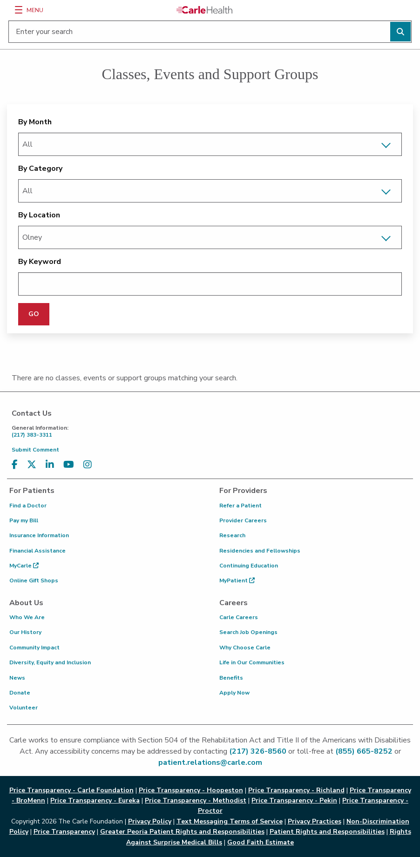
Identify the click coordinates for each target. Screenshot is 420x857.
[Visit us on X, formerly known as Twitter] (31, 465)
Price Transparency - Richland (296, 790)
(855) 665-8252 (364, 751)
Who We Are (27, 617)
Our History (25, 632)
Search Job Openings (248, 632)
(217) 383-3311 (212, 431)
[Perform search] (400, 31)
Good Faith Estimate (260, 842)
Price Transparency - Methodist (195, 800)
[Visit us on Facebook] (15, 465)
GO (33, 314)
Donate (19, 692)
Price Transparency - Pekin (294, 800)
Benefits (231, 678)
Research (232, 535)
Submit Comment (35, 449)
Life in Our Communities (252, 662)
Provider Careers (243, 520)
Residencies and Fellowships (259, 550)
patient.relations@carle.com (210, 762)
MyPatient (237, 580)
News (17, 678)
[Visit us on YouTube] (68, 465)
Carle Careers (238, 617)
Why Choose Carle (245, 647)
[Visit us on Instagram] (87, 465)
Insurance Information (39, 535)
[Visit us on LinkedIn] (50, 465)
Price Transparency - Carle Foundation (71, 790)
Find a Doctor (28, 505)
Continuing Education (248, 565)
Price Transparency (64, 831)
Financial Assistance (37, 550)
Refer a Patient (240, 505)
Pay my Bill (23, 520)
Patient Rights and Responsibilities (327, 831)
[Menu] (18, 9)
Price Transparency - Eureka (95, 800)
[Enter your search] (210, 31)
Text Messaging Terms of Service (229, 821)
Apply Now (234, 692)
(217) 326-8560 (257, 751)
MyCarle (24, 565)
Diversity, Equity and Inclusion (50, 662)
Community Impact (34, 647)
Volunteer (23, 707)
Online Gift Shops (33, 580)
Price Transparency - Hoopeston (191, 790)
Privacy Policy (149, 821)
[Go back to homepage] (204, 9)
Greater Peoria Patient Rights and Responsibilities (182, 831)
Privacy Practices (314, 821)
